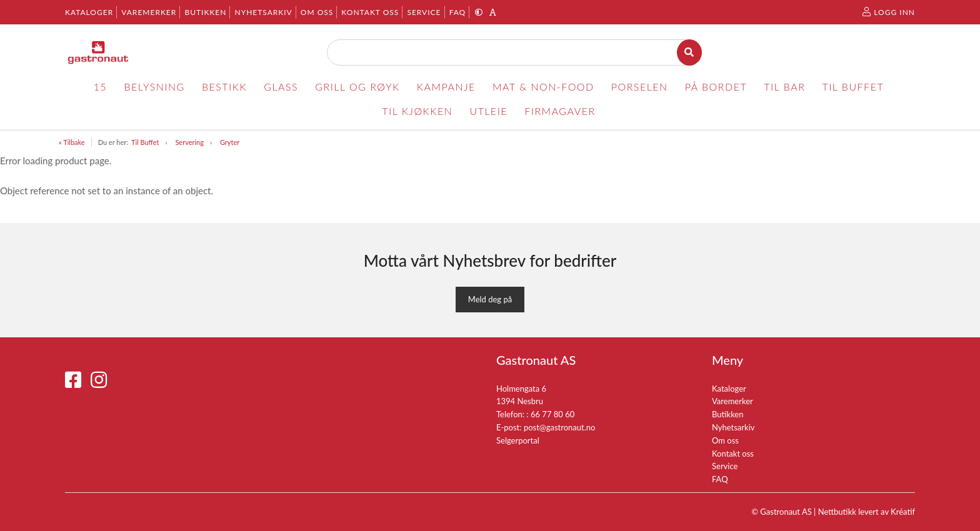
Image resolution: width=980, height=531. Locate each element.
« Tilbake (72, 142)
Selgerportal (517, 440)
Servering (189, 142)
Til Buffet (145, 142)
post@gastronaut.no (560, 427)
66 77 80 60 (552, 414)
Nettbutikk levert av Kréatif (866, 512)
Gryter (229, 142)
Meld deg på (490, 299)
